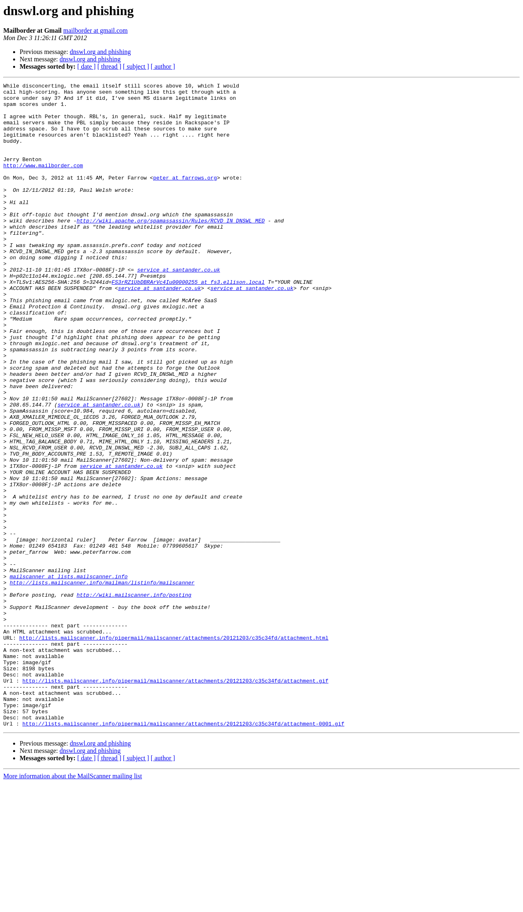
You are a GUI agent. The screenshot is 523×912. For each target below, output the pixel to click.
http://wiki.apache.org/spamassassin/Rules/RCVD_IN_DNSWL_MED (170, 248)
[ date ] (86, 66)
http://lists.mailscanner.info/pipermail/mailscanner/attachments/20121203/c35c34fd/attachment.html (174, 749)
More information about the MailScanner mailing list (72, 904)
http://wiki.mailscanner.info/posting (133, 697)
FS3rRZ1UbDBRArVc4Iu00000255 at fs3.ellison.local (188, 322)
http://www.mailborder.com (43, 182)
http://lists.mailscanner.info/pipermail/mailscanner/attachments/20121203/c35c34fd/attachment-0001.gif (183, 852)
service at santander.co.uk (178, 307)
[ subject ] (136, 66)
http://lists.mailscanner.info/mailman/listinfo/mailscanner (102, 683)
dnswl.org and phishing (100, 51)
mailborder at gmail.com (95, 30)
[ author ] (163, 66)
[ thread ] (109, 66)
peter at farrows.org (185, 197)
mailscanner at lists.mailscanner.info (69, 675)
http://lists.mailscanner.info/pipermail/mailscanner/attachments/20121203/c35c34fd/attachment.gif (175, 800)
